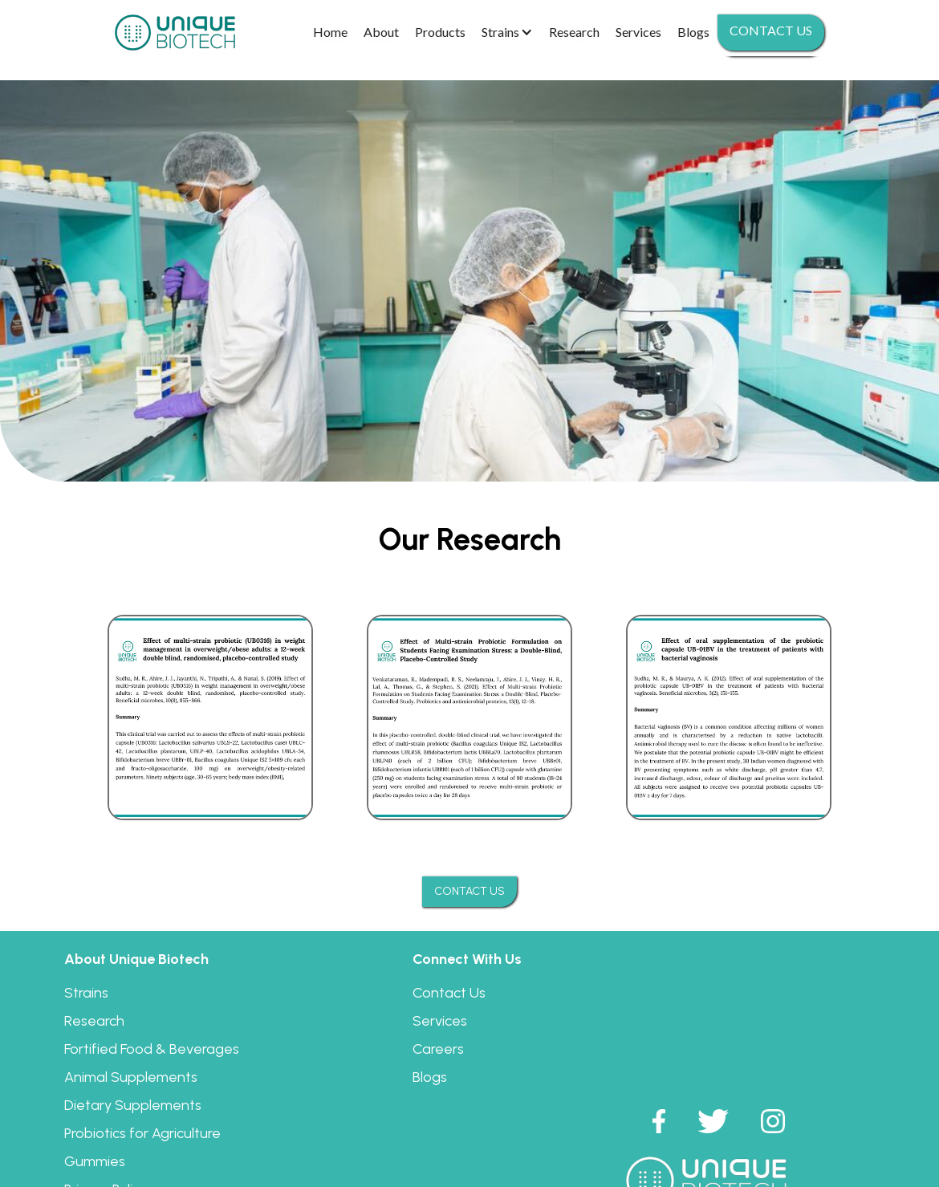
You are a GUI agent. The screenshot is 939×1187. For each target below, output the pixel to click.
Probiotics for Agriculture (142, 1133)
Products (440, 31)
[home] (175, 32)
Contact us (771, 30)
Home (330, 31)
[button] (507, 32)
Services (440, 1021)
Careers (438, 1049)
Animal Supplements (130, 1077)
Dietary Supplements (132, 1105)
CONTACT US (469, 891)
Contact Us (449, 993)
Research (94, 1021)
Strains (86, 993)
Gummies (94, 1161)
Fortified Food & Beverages (151, 1049)
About (381, 31)
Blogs (430, 1077)
